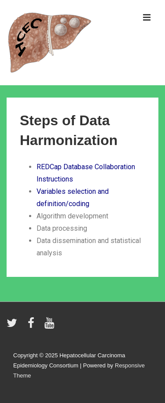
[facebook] (33, 326)
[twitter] (14, 326)
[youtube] (50, 326)
